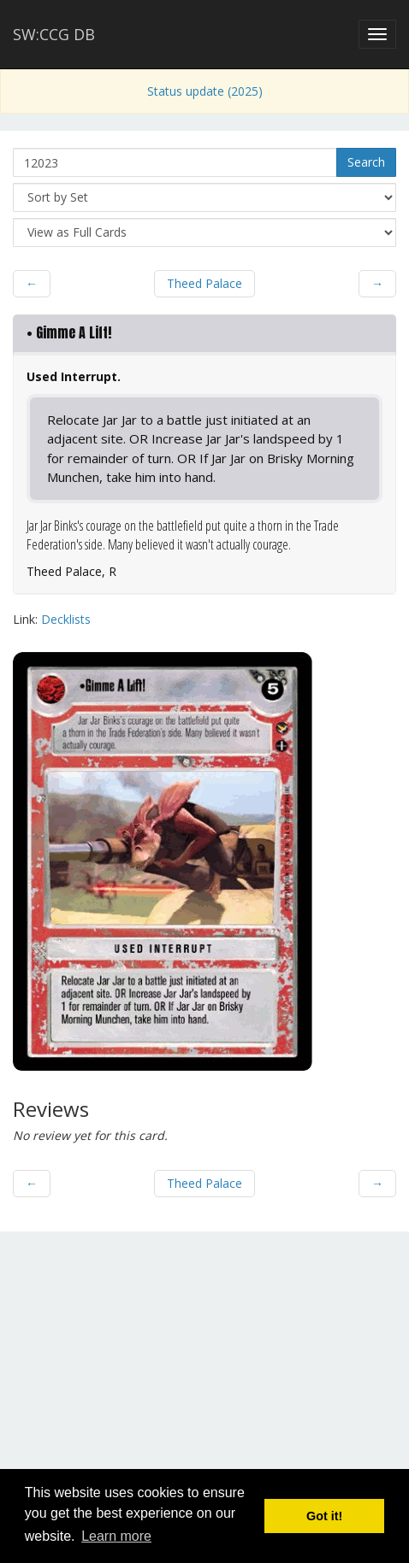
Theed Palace (204, 283)
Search (366, 162)
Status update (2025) (205, 91)
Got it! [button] (324, 1516)
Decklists (66, 619)
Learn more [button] (116, 1536)
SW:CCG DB (54, 34)
